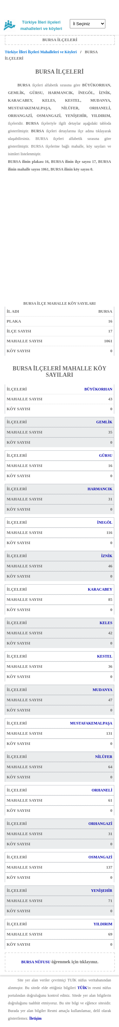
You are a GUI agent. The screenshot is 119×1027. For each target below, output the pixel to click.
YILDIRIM (103, 924)
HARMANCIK (100, 489)
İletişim (35, 1018)
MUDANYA (102, 690)
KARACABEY (100, 589)
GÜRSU (105, 455)
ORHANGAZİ (100, 823)
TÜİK (82, 988)
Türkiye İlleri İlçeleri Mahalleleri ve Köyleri (41, 52)
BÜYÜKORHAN (98, 389)
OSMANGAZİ (100, 857)
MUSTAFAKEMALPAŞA (91, 723)
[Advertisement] (59, 233)
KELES (106, 623)
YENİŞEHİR (101, 890)
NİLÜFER (103, 756)
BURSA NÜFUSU (35, 962)
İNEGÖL (104, 522)
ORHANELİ (102, 790)
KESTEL (104, 656)
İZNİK (106, 556)
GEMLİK (104, 422)
